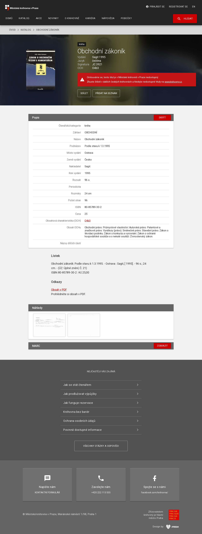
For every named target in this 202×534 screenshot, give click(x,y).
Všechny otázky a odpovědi (101, 446)
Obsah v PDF (59, 289)
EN (193, 6)
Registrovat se (178, 6)
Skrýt (162, 117)
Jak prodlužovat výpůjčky (80, 393)
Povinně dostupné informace (82, 429)
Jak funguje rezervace (78, 402)
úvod (12, 29)
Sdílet (84, 93)
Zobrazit (162, 345)
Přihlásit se (155, 6)
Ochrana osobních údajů (79, 420)
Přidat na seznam (106, 93)
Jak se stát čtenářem (77, 384)
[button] (40, 69)
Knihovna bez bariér (76, 411)
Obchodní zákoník (47, 29)
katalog (26, 29)
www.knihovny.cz (173, 81)
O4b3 (88, 220)
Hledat (185, 19)
